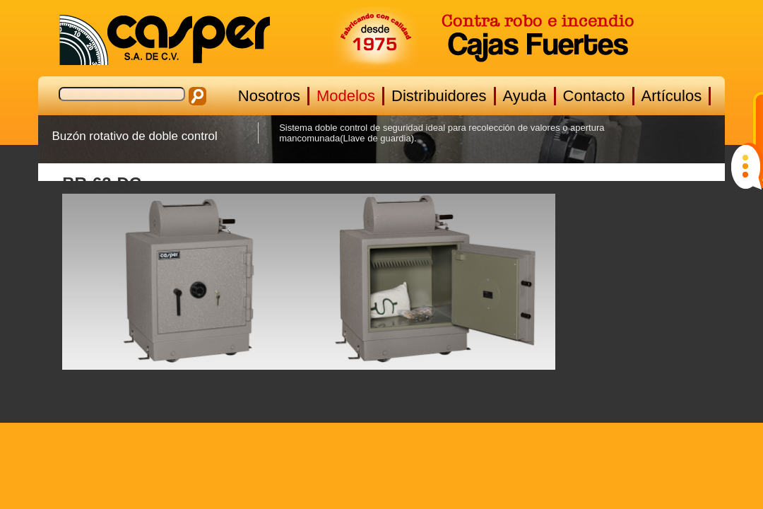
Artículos (671, 96)
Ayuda (525, 96)
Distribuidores (439, 96)
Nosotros (269, 96)
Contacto (594, 96)
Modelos (346, 96)
